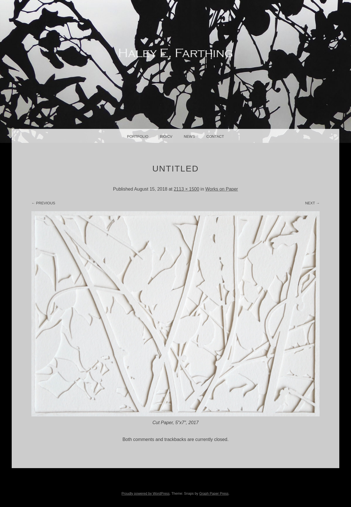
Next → (312, 203)
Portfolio (137, 136)
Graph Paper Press (214, 494)
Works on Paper (221, 189)
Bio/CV (166, 136)
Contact (215, 136)
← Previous (43, 203)
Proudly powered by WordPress (146, 494)
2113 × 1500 (186, 189)
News (189, 136)
